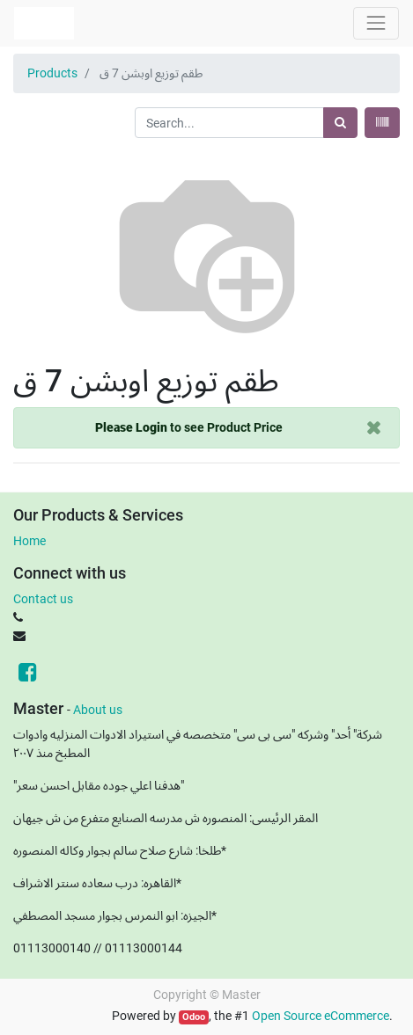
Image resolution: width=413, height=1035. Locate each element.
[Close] (374, 428)
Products (52, 73)
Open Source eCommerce (320, 1016)
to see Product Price (189, 427)
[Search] (340, 122)
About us (97, 710)
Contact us (43, 599)
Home (29, 541)
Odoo (193, 1017)
